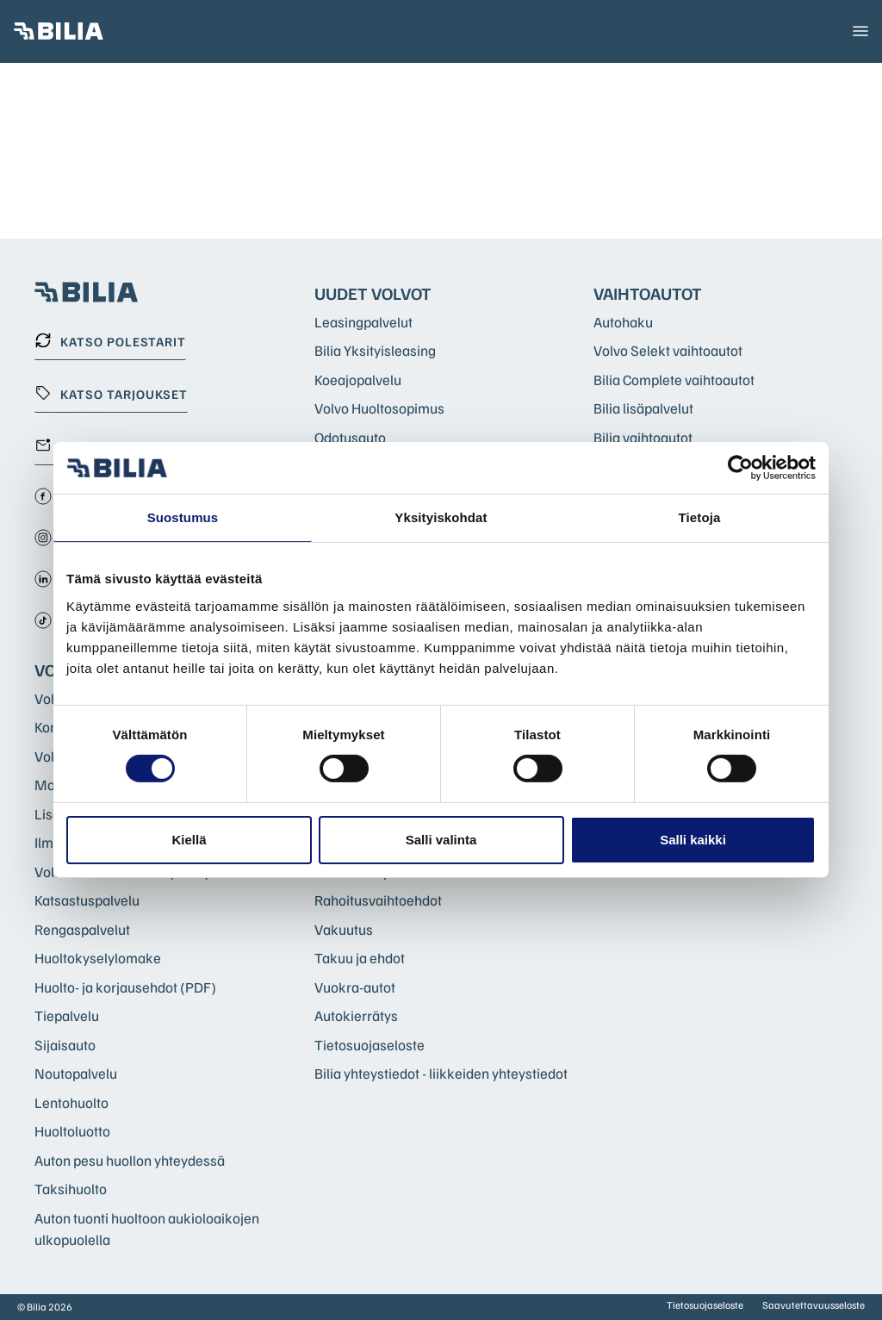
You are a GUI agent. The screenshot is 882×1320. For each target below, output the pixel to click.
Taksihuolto (70, 1189)
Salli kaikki (693, 839)
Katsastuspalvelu (87, 900)
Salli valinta (441, 839)
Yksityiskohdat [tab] (440, 517)
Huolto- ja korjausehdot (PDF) (125, 987)
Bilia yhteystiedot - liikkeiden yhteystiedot (441, 1073)
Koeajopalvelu (357, 379)
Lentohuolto (71, 1102)
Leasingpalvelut (363, 322)
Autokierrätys (356, 1015)
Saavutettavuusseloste (813, 1304)
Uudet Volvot (373, 293)
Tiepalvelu (66, 1015)
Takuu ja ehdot (359, 958)
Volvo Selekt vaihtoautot (667, 350)
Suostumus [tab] (183, 517)
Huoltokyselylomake (97, 958)
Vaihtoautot (647, 293)
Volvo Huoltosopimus (379, 408)
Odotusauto (350, 437)
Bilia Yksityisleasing (375, 350)
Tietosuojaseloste (369, 1045)
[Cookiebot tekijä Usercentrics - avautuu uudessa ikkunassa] (740, 468)
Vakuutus (343, 929)
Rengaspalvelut (82, 929)
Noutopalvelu (75, 1073)
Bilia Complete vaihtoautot (674, 379)
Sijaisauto (65, 1045)
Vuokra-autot (354, 987)
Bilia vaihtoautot (643, 437)
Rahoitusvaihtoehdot (378, 900)
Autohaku (623, 322)
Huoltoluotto (72, 1131)
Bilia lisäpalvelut (643, 408)
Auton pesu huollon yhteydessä (129, 1160)
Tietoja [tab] (700, 517)
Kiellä (188, 839)
